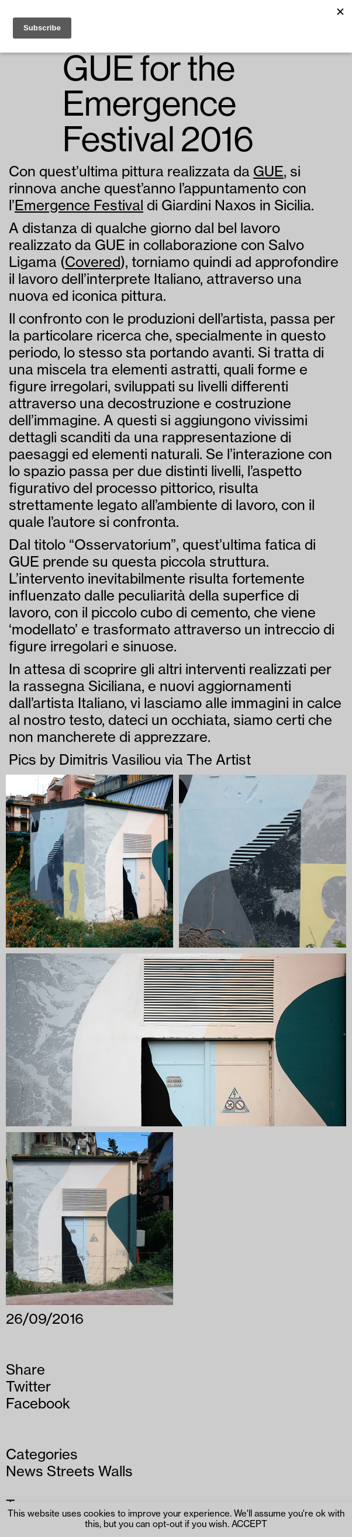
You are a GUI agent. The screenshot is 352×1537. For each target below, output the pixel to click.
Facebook (38, 1404)
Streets (71, 1472)
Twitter (28, 1387)
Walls (115, 1472)
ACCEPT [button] (249, 1524)
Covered (92, 262)
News (24, 1472)
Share (25, 1370)
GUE (268, 172)
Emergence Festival (79, 206)
